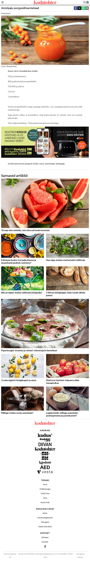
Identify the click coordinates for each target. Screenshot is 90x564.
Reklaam (45, 537)
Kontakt (45, 542)
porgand (28, 163)
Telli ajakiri (45, 522)
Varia (45, 498)
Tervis (45, 484)
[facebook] (76, 8)
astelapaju (60, 163)
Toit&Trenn (45, 493)
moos (41, 163)
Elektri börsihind (45, 526)
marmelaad (50, 163)
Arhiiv (45, 513)
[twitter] (79, 8)
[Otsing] (84, 2)
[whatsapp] (83, 8)
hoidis (35, 163)
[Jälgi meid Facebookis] (45, 546)
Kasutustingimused (45, 517)
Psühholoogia (45, 489)
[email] (87, 8)
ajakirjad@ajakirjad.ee (46, 554)
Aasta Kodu (45, 502)
